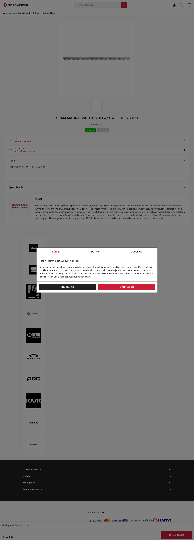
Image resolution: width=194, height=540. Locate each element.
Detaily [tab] (95, 251)
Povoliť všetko (126, 287)
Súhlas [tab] (56, 251)
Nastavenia (67, 287)
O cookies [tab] (136, 251)
